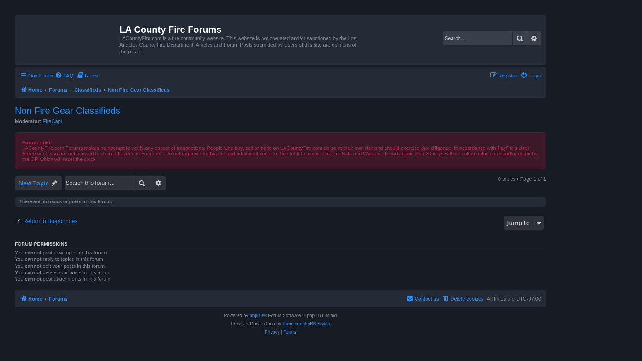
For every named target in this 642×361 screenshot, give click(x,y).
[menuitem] (64, 75)
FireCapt (52, 121)
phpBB (256, 315)
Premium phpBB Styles (306, 323)
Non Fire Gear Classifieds (67, 111)
